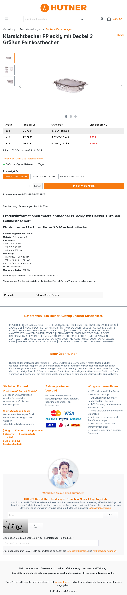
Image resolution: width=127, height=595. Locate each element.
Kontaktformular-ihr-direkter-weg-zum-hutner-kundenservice (46, 573)
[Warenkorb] (114, 19)
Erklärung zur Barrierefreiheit (99, 573)
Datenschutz (48, 568)
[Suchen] (81, 19)
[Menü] (6, 19)
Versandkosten (62, 582)
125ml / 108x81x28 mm (16, 176)
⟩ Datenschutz (27, 433)
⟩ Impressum (35, 430)
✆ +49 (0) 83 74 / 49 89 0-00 (20, 391)
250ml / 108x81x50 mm (43, 176)
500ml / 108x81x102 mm (72, 176)
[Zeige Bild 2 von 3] (71, 116)
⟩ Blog (6, 430)
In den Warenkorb (84, 185)
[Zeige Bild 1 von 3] (66, 116)
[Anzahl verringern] (6, 186)
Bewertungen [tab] (25, 206)
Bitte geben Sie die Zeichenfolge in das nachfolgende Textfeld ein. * (38, 538)
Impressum (32, 568)
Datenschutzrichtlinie (77, 551)
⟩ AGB (10, 437)
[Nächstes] (121, 86)
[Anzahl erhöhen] (30, 186)
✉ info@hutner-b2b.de (16, 410)
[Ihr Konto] (101, 19)
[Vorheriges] (20, 86)
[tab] (10, 206)
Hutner (120, 35)
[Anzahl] (18, 186)
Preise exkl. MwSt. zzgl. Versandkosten (23, 158)
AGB (20, 568)
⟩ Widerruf (9, 433)
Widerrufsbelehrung (69, 568)
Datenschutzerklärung (100, 508)
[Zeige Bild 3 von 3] (75, 116)
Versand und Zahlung (94, 568)
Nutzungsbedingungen (104, 551)
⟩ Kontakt (19, 430)
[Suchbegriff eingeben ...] (51, 19)
